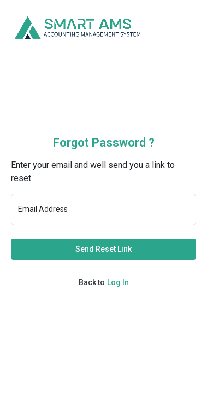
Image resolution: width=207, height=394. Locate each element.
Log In (118, 282)
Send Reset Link (103, 249)
